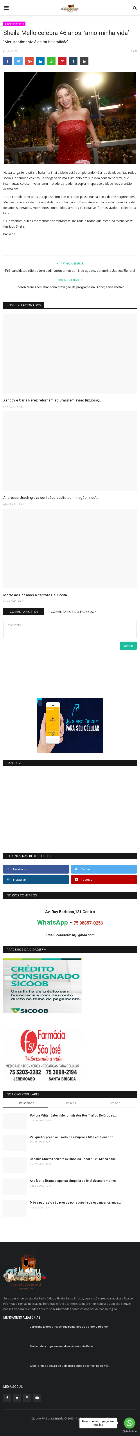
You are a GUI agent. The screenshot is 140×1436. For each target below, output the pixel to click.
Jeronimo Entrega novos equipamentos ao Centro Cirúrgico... (70, 1326)
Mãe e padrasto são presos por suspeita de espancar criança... (75, 1202)
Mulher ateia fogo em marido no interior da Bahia (61, 1346)
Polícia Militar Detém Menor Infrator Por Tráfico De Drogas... (73, 1115)
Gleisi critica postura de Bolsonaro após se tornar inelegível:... (70, 1365)
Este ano (114, 1103)
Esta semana (25, 1103)
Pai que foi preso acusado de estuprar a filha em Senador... (72, 1137)
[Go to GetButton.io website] (129, 1431)
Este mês (70, 1103)
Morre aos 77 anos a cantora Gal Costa (35, 595)
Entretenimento (14, 23)
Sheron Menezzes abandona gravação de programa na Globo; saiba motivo (70, 287)
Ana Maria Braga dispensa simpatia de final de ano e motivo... (74, 1180)
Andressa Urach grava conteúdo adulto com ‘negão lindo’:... (51, 498)
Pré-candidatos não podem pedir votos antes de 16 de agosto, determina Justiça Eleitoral (70, 271)
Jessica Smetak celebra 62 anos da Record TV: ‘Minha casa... (74, 1159)
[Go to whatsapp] (129, 1423)
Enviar (128, 646)
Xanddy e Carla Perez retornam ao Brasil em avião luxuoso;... (52, 400)
